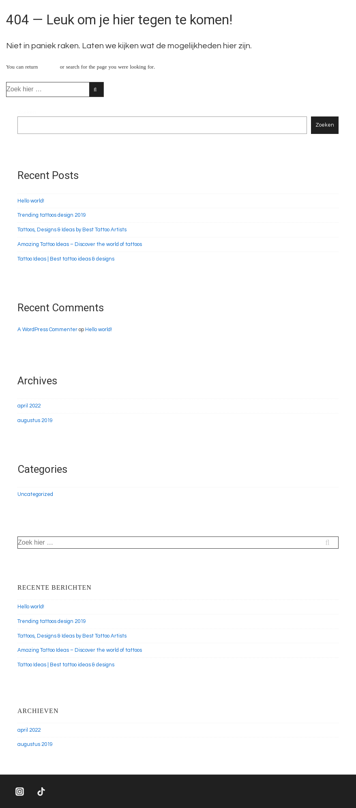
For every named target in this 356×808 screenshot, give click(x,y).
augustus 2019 (35, 420)
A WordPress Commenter (47, 329)
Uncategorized (35, 494)
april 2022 (29, 406)
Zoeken (26, 112)
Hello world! (30, 201)
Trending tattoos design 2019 (51, 215)
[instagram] (20, 791)
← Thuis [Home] (48, 67)
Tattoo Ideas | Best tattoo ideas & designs (65, 259)
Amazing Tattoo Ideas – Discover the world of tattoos (79, 244)
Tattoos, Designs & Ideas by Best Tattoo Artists (72, 230)
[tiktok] (41, 791)
